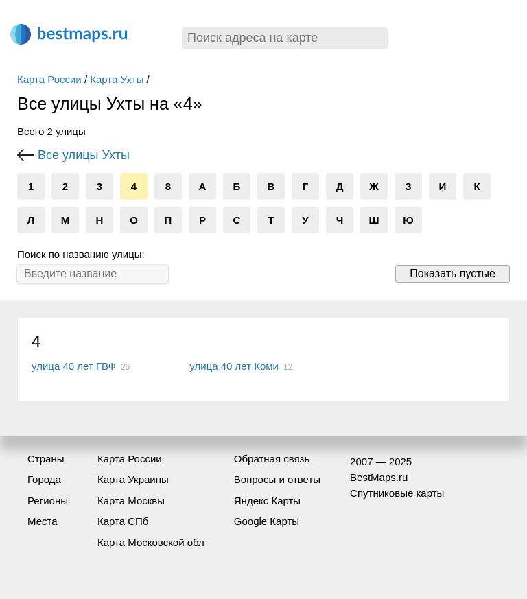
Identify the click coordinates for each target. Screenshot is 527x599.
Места (42, 521)
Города (44, 479)
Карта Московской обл (150, 542)
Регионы (47, 500)
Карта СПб (123, 521)
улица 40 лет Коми (234, 366)
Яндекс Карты (267, 500)
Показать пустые (452, 273)
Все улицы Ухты (84, 155)
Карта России (49, 79)
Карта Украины (133, 479)
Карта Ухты (116, 79)
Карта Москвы (131, 500)
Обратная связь (272, 459)
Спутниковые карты (397, 493)
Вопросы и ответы (277, 479)
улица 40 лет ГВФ (74, 366)
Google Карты (266, 521)
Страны (45, 459)
